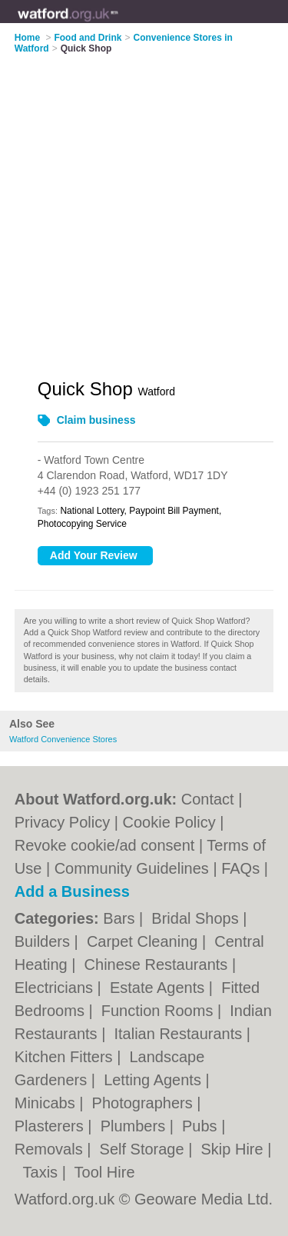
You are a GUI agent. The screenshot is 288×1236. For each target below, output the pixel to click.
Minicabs (47, 1102)
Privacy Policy (62, 822)
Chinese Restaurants (158, 964)
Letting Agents (154, 1079)
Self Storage (144, 1149)
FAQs (240, 868)
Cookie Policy (169, 822)
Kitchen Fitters (66, 1056)
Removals (51, 1149)
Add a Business (72, 891)
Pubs (201, 1126)
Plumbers (135, 1126)
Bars (121, 918)
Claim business (96, 420)
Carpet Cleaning (144, 941)
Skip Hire (233, 1149)
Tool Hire (104, 1172)
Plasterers (51, 1126)
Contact (207, 799)
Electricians (56, 987)
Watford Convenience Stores (63, 739)
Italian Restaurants (180, 1033)
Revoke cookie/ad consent (105, 845)
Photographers (144, 1102)
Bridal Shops (197, 918)
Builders (44, 941)
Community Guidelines (132, 868)
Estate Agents (159, 987)
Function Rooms (159, 1010)
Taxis (42, 1172)
